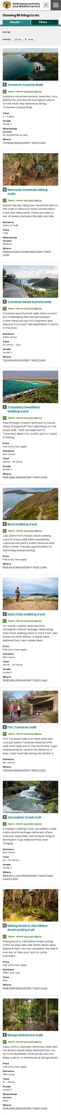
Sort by (7, 32)
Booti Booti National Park (16, 567)
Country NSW (10, 878)
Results (15, 22)
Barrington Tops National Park (19, 875)
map (31, 39)
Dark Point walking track (26, 614)
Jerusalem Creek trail (24, 817)
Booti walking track (22, 524)
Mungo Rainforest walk (25, 1035)
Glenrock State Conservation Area (22, 251)
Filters (43, 22)
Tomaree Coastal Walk (25, 85)
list (19, 39)
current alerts (33, 91)
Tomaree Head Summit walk (29, 302)
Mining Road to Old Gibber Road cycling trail (27, 928)
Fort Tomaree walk (22, 727)
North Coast (39, 142)
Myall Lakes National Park (17, 477)
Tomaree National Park (16, 142)
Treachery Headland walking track (23, 409)
